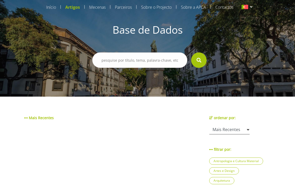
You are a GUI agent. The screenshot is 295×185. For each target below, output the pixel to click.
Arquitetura (222, 180)
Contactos (224, 7)
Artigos (72, 7)
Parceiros (123, 7)
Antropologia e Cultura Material (236, 161)
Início (51, 7)
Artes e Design (224, 171)
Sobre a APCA (193, 7)
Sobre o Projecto (156, 7)
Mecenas (97, 7)
